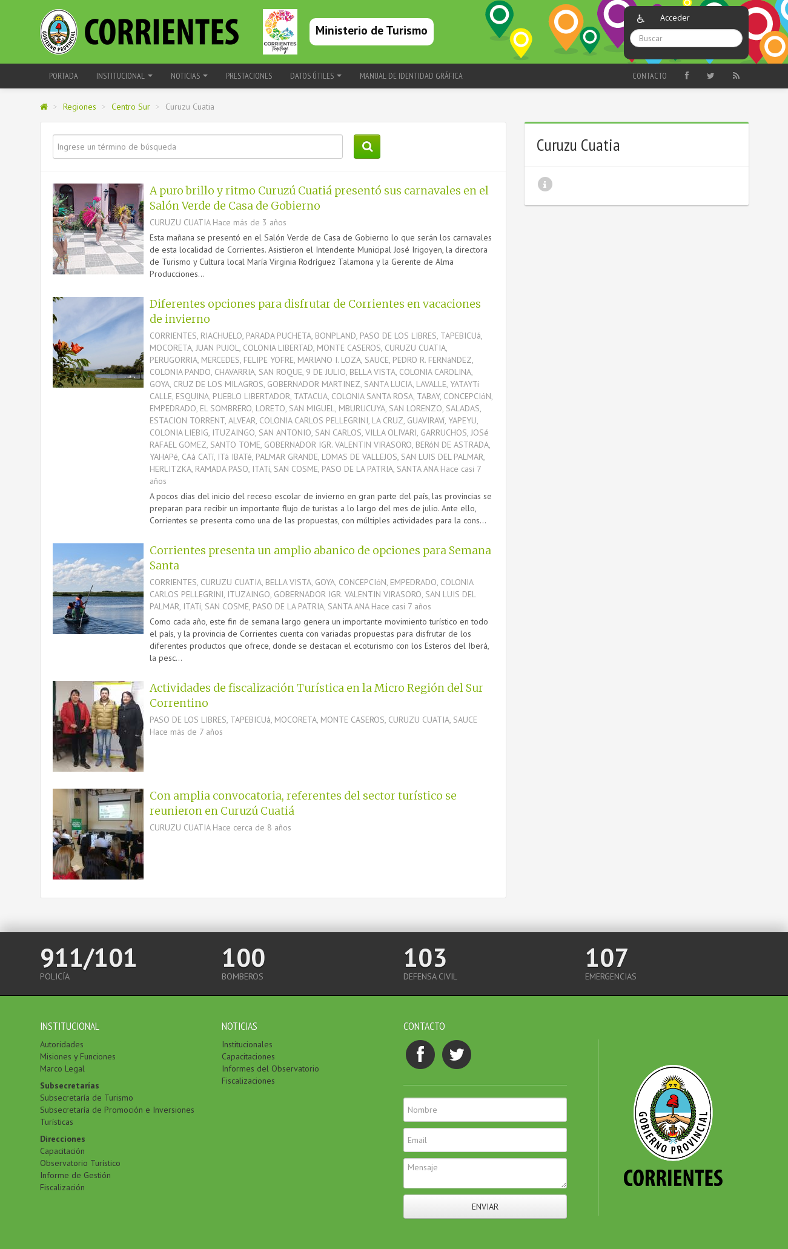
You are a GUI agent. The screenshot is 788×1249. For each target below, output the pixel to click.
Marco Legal (62, 1068)
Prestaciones (249, 75)
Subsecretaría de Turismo (86, 1097)
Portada (63, 75)
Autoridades (62, 1044)
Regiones (79, 106)
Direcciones (62, 1138)
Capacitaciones (248, 1056)
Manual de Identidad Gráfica (411, 75)
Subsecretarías (69, 1085)
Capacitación (62, 1150)
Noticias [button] (189, 75)
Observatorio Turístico (80, 1163)
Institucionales (247, 1044)
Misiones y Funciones (78, 1056)
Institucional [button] (124, 75)
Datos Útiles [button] (316, 75)
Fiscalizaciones (248, 1080)
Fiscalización (62, 1187)
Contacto (649, 75)
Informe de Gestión (75, 1175)
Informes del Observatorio (270, 1068)
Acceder (675, 17)
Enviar (485, 1206)
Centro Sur (130, 106)
